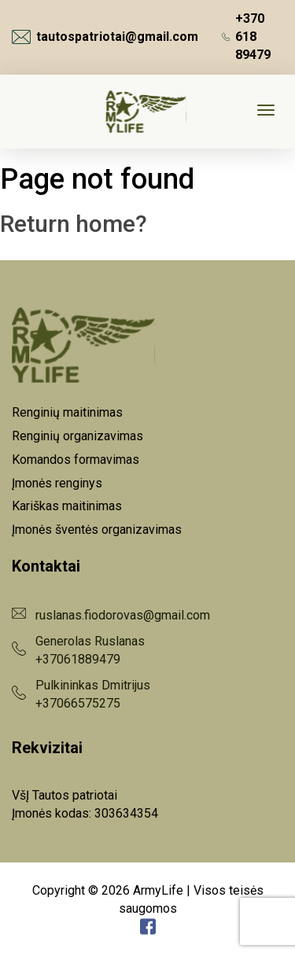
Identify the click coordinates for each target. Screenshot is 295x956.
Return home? (73, 223)
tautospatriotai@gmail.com (105, 37)
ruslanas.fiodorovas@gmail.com (122, 615)
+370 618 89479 (246, 36)
